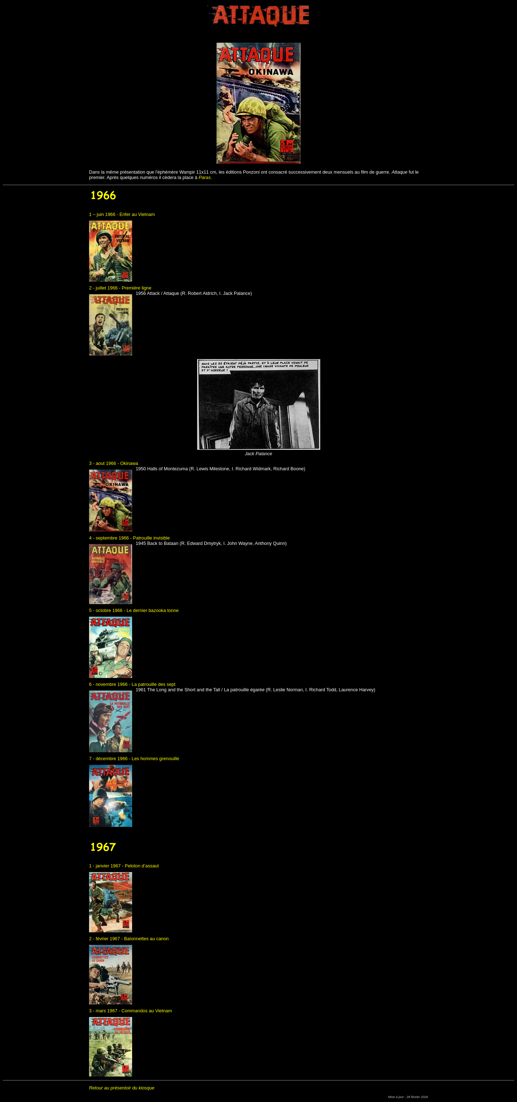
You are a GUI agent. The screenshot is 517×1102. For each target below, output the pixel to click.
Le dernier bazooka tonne (153, 610)
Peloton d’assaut (142, 865)
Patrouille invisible (151, 538)
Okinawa (129, 463)
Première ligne (137, 288)
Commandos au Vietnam (146, 1010)
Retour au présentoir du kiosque (121, 1088)
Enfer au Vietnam (137, 214)
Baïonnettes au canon (146, 938)
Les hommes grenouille (155, 758)
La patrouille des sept (154, 684)
